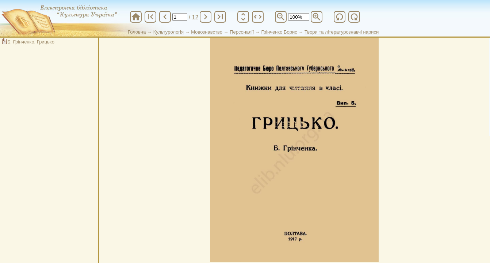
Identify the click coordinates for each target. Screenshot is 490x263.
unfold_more (243, 17)
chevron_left (165, 17)
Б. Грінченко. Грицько (30, 42)
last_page (220, 17)
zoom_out (281, 17)
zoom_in (316, 17)
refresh (339, 17)
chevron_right (205, 17)
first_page (150, 17)
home (136, 17)
